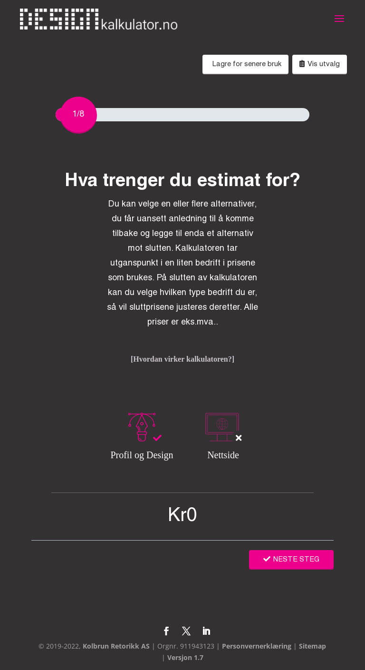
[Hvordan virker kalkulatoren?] (182, 359)
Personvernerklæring (256, 645)
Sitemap (312, 645)
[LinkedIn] (206, 632)
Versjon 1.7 (185, 657)
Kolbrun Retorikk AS (116, 645)
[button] (339, 24)
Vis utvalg (319, 64)
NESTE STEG (291, 560)
